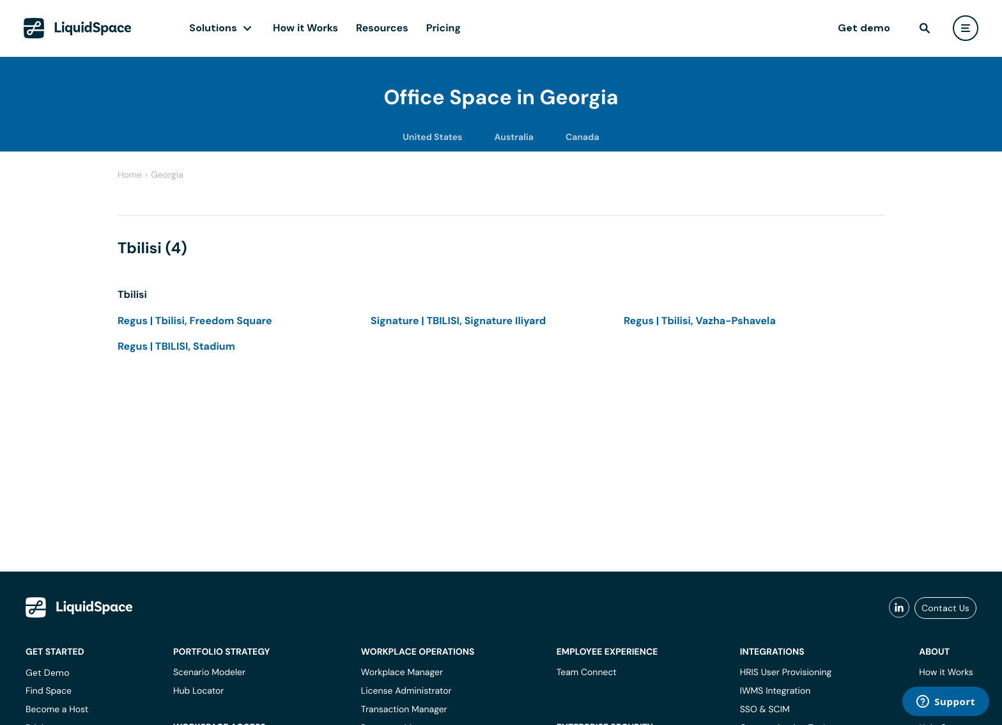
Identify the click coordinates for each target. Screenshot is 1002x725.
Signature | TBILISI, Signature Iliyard (458, 320)
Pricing (443, 28)
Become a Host (57, 709)
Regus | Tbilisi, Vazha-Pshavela (700, 320)
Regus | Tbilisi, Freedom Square (195, 320)
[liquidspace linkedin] (899, 608)
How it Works (305, 28)
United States (432, 137)
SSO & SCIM (765, 709)
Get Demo (48, 672)
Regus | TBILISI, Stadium (176, 346)
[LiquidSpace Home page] (78, 28)
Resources (382, 28)
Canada (582, 137)
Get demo (864, 28)
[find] (924, 28)
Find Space (49, 691)
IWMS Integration (775, 691)
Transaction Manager (404, 709)
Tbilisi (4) (152, 248)
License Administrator (406, 691)
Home (130, 175)
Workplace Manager (402, 672)
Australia (514, 137)
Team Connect (587, 672)
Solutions (213, 28)
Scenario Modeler (209, 672)
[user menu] (965, 28)
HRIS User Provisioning (786, 672)
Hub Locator (198, 691)
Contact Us (945, 608)
